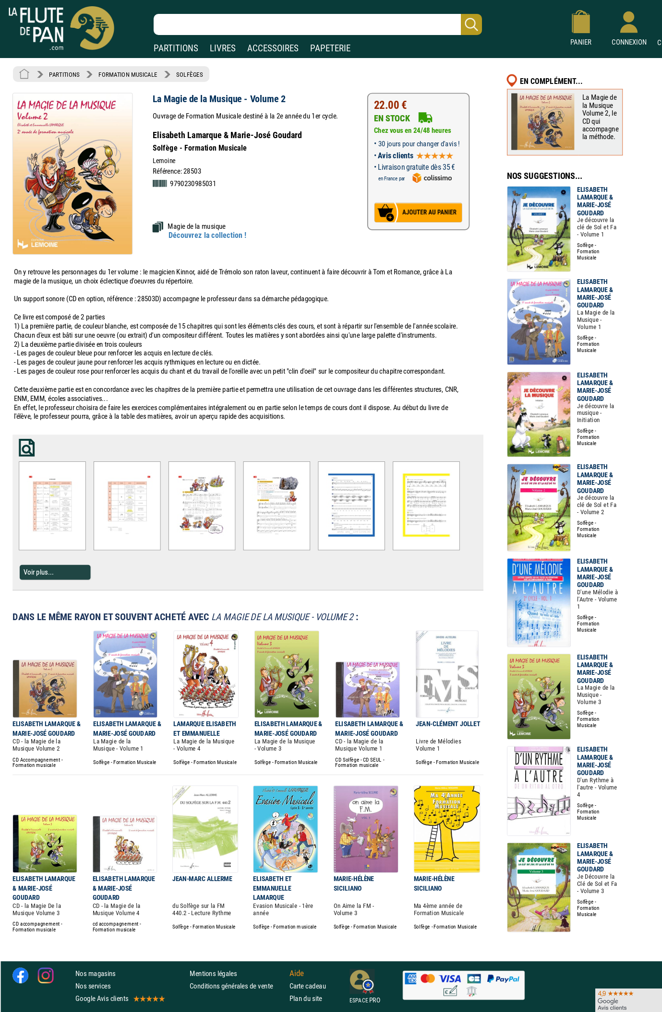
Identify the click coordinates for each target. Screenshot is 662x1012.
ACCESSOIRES (273, 48)
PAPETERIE (330, 48)
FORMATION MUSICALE (127, 74)
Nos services (92, 985)
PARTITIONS (176, 48)
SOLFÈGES (189, 74)
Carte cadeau (307, 985)
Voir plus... (39, 572)
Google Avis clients (119, 998)
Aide (296, 973)
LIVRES (223, 48)
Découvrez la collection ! (207, 235)
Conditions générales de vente (237, 985)
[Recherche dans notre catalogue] (318, 24)
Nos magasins (95, 973)
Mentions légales (213, 973)
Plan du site (305, 998)
